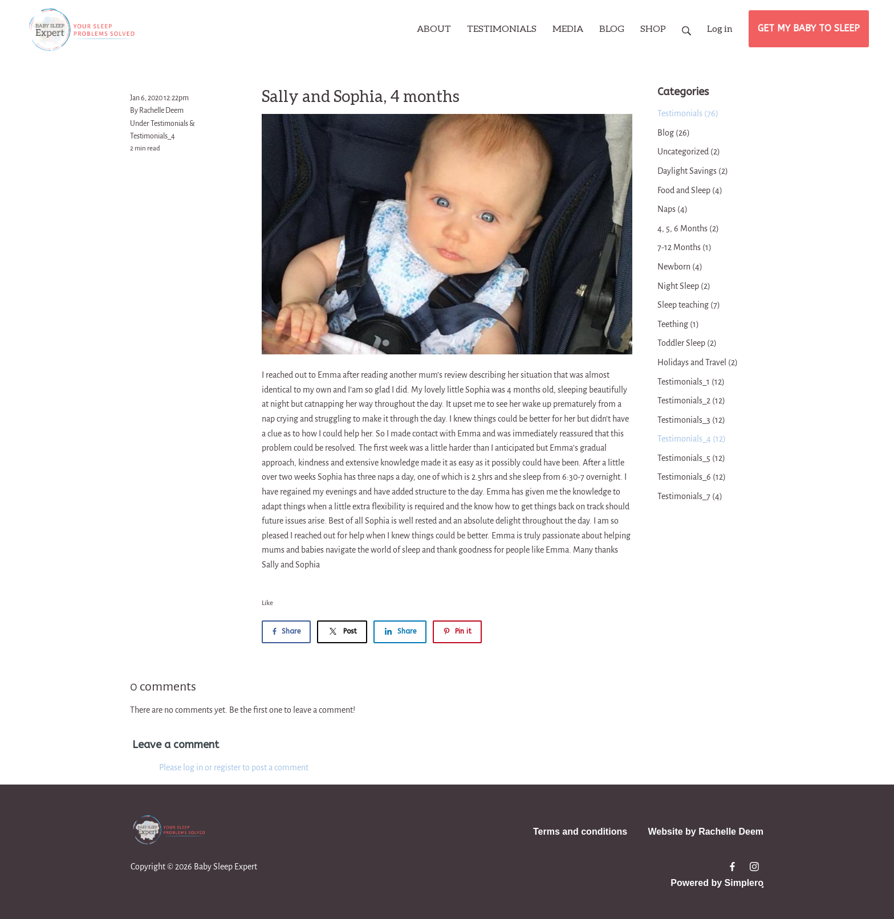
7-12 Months (684, 247)
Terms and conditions (580, 831)
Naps (672, 209)
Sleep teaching (688, 304)
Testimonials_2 (691, 400)
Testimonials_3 (691, 419)
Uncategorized (688, 151)
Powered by (716, 883)
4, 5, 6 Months (688, 228)
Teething (678, 324)
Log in (720, 28)
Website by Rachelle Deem (705, 831)
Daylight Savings (692, 170)
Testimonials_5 (691, 458)
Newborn (679, 266)
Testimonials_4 (152, 136)
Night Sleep (683, 286)
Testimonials (169, 124)
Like (267, 603)
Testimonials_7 (689, 496)
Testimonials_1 (691, 381)
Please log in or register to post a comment (233, 767)
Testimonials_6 (691, 476)
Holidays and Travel (697, 362)
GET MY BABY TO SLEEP (809, 28)
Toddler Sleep (687, 343)
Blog (673, 132)
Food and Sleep (689, 190)
